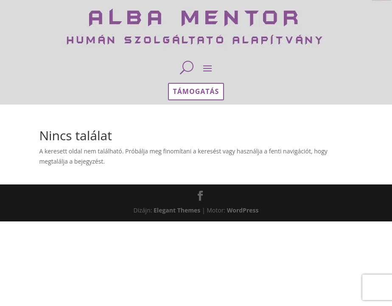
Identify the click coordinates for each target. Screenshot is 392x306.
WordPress (243, 210)
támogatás (196, 91)
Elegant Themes (177, 210)
